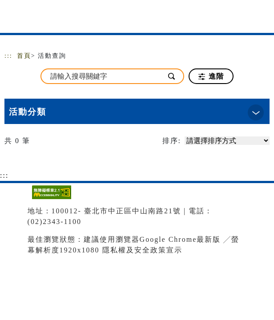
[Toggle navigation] (261, 19)
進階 (211, 76)
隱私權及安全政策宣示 (142, 250)
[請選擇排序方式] (227, 140)
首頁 (24, 55)
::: (8, 55)
